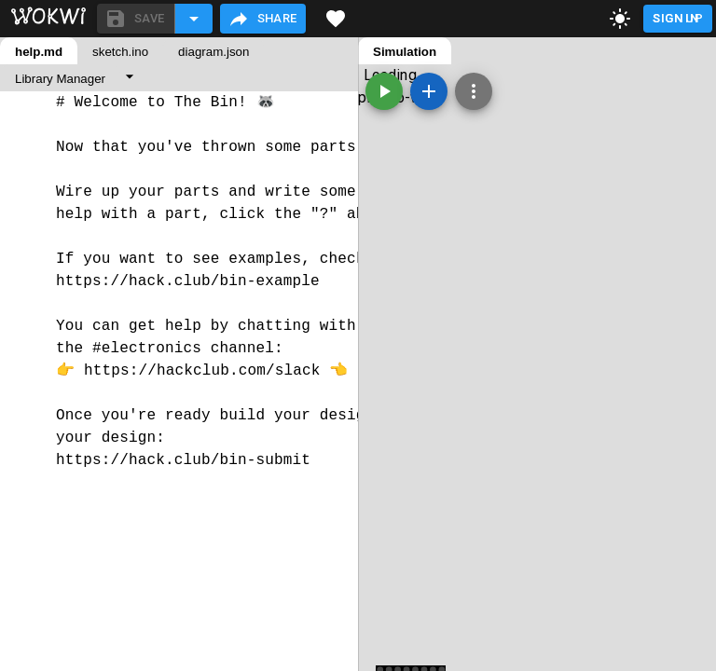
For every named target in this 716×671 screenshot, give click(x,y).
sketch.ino (120, 52)
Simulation (404, 52)
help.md (38, 52)
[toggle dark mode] (620, 18)
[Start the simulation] (384, 91)
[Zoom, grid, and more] (473, 91)
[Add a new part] (429, 91)
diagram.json (213, 52)
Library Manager (60, 79)
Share (262, 18)
